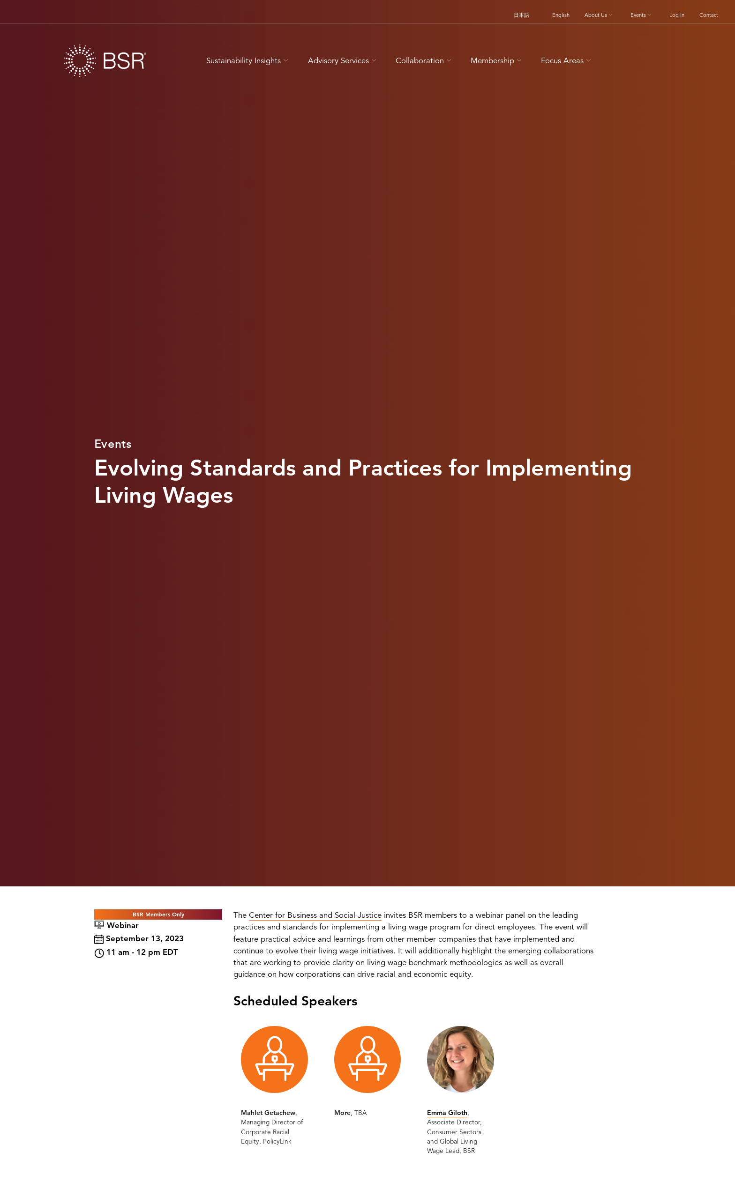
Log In (676, 15)
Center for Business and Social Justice (315, 915)
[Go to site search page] (614, 59)
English (561, 15)
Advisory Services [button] (343, 61)
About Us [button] (599, 15)
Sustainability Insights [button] (248, 61)
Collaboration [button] (425, 61)
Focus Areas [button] (567, 61)
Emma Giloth (447, 1112)
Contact (708, 15)
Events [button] (641, 15)
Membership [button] (497, 61)
